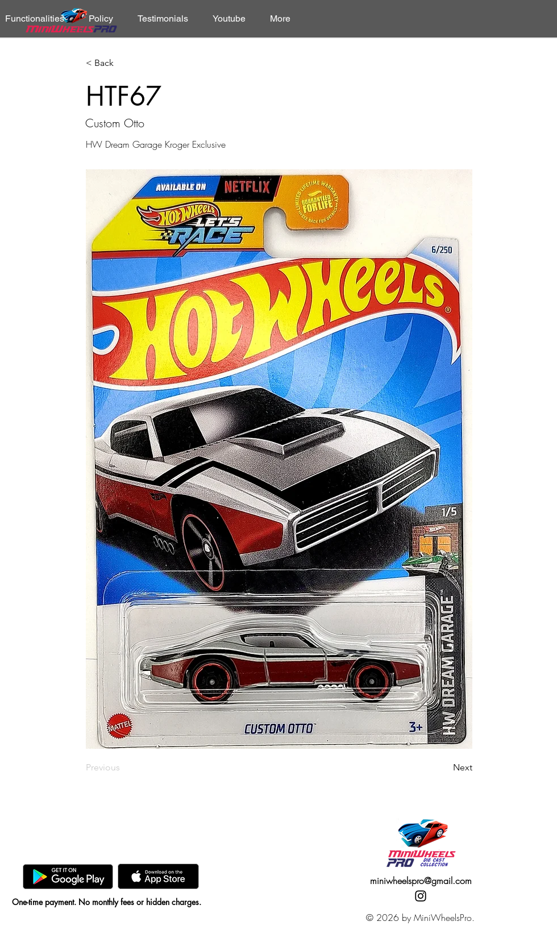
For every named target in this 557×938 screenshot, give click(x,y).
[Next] (443, 767)
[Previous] (123, 767)
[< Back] (123, 63)
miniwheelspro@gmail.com (421, 880)
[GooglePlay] (68, 876)
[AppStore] (158, 876)
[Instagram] (420, 896)
